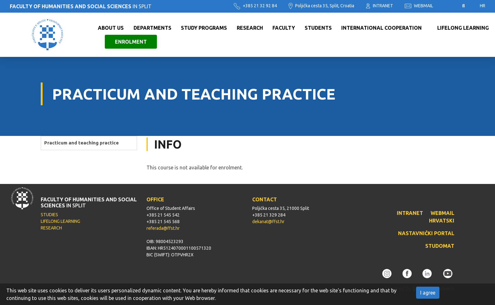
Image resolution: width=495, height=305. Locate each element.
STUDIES (49, 214)
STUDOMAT (439, 246)
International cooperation (381, 28)
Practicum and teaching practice (81, 142)
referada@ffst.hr (163, 228)
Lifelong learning (463, 28)
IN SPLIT (81, 6)
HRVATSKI (441, 220)
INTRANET (379, 5)
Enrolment (131, 42)
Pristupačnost (447, 6)
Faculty (283, 28)
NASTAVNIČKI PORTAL (426, 233)
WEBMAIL (419, 5)
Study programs (204, 28)
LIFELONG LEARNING (60, 221)
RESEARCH (51, 227)
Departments (152, 28)
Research (250, 28)
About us (111, 28)
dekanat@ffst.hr (268, 221)
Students (318, 28)
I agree (427, 293)
